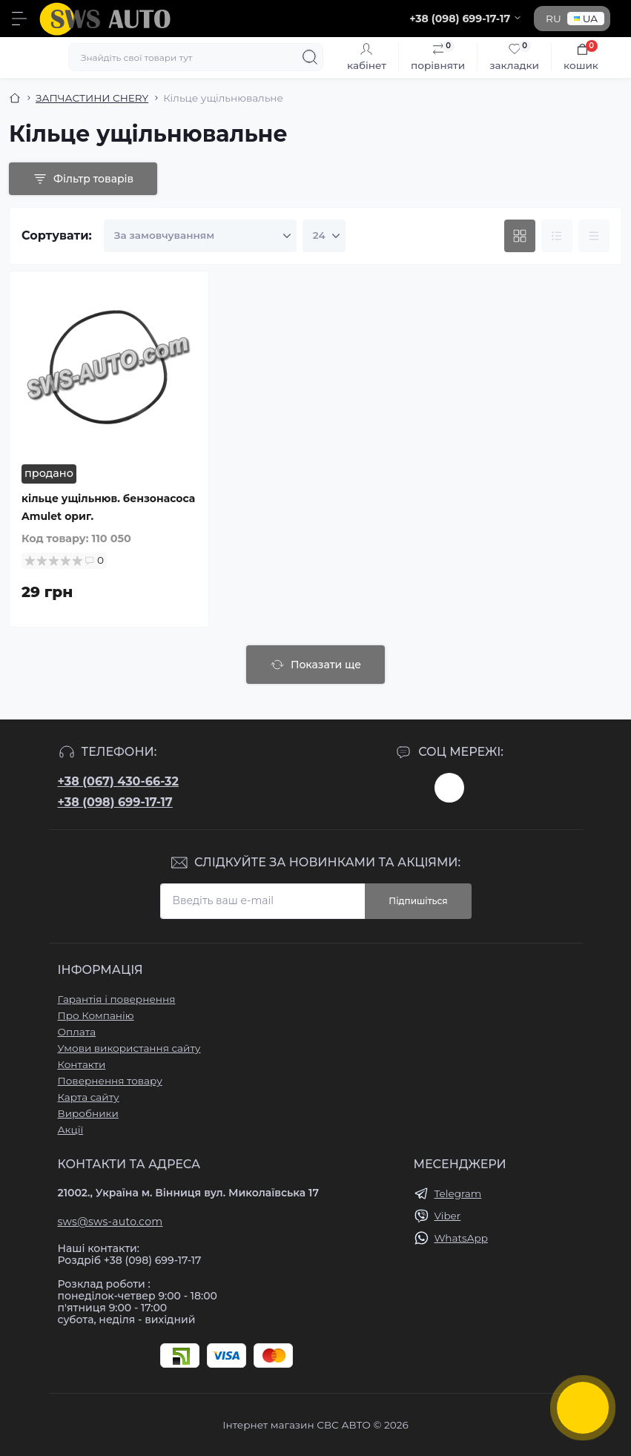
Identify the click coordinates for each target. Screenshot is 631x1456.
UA (586, 18)
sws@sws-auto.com (110, 1221)
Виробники (88, 1113)
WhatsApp (461, 1238)
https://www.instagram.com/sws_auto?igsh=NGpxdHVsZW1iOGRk (449, 788)
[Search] (310, 57)
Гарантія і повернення (117, 999)
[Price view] (593, 236)
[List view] (556, 236)
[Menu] (19, 18)
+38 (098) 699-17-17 (115, 802)
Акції (71, 1130)
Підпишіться (418, 900)
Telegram (458, 1193)
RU (553, 18)
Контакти (82, 1064)
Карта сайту (88, 1097)
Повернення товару (110, 1081)
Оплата (77, 1032)
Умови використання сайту (129, 1048)
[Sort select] (200, 236)
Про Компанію (96, 1015)
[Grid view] (519, 236)
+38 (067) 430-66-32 (118, 781)
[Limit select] (324, 236)
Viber (448, 1216)
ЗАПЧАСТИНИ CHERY (92, 98)
